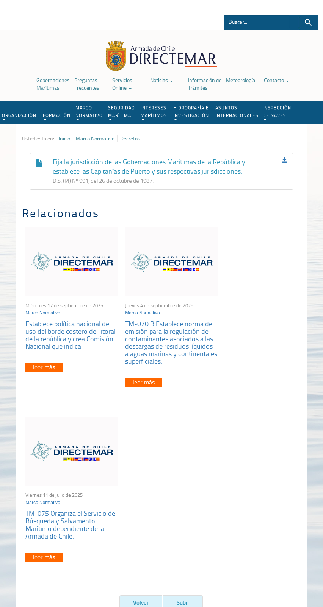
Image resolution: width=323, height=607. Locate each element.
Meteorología (240, 80)
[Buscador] (257, 21)
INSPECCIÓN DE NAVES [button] (277, 112)
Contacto (276, 80)
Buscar (308, 22)
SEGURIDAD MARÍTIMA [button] (121, 112)
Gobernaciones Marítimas (53, 83)
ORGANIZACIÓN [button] (19, 116)
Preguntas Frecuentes (86, 83)
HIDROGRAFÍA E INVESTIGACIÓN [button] (191, 112)
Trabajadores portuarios (270, 485)
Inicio (64, 138)
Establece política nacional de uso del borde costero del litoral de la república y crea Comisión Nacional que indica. (68, 333)
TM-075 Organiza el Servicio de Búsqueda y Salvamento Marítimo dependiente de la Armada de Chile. (252, 329)
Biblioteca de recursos (90, 568)
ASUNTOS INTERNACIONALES (237, 111)
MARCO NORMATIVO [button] (89, 112)
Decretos (130, 138)
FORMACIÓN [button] (57, 116)
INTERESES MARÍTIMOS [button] (154, 112)
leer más (44, 369)
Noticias (161, 80)
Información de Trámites (204, 83)
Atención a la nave (264, 475)
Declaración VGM (263, 494)
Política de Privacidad (39, 568)
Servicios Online (122, 83)
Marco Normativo (95, 138)
